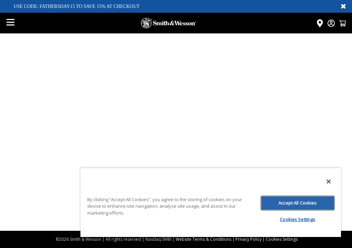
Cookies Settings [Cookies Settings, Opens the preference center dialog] (297, 219)
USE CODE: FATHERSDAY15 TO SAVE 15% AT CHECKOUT (77, 6)
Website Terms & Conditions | (205, 239)
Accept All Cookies (297, 203)
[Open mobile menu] (10, 23)
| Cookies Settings (280, 239)
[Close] (328, 181)
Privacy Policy (248, 239)
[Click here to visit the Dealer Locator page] (320, 23)
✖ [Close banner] (343, 6)
